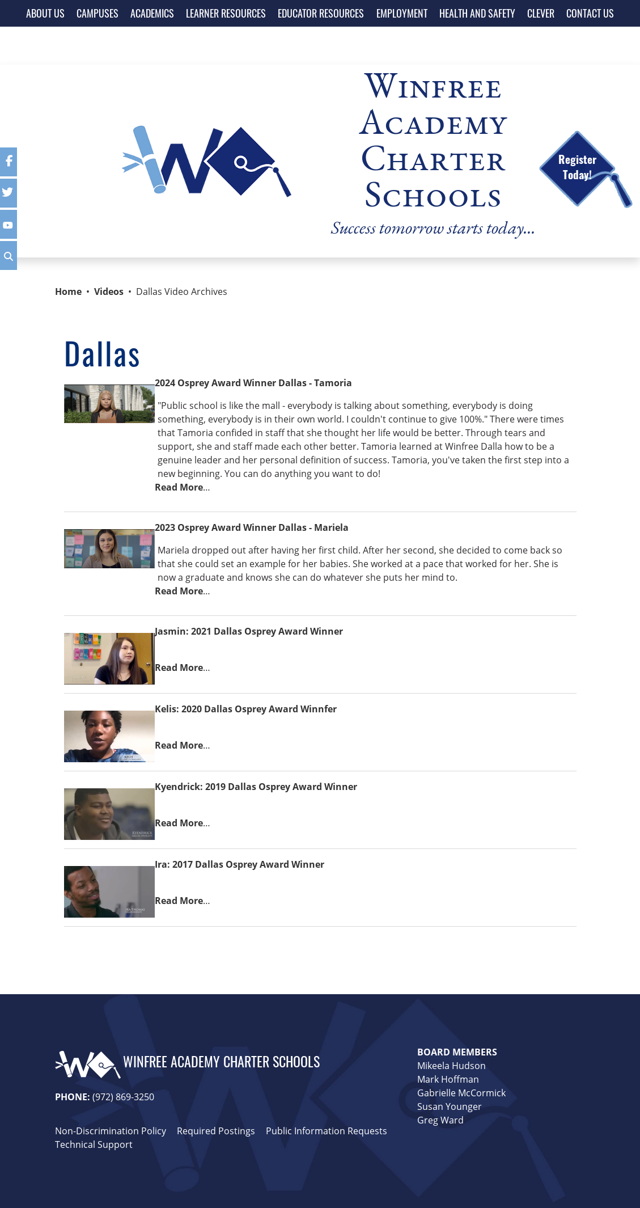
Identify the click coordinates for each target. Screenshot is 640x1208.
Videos (109, 291)
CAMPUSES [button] (97, 13)
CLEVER (540, 13)
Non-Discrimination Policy (110, 1131)
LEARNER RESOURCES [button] (226, 13)
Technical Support (94, 1144)
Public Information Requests (326, 1131)
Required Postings (216, 1131)
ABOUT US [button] (45, 13)
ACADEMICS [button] (152, 13)
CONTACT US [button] (590, 13)
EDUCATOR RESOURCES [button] (321, 13)
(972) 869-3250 (123, 1097)
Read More (179, 487)
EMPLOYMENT (401, 13)
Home (68, 291)
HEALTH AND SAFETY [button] (477, 13)
